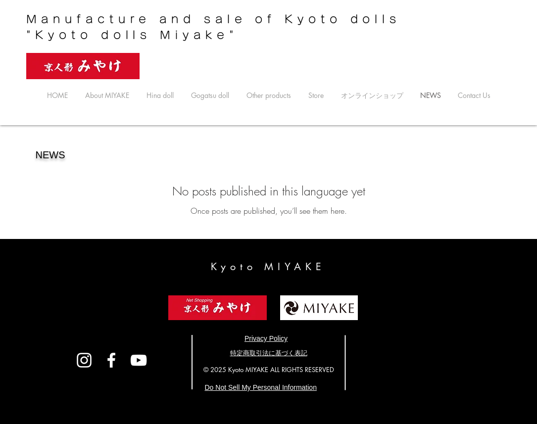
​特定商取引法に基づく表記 (268, 352)
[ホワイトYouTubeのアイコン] (138, 360)
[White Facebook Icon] (111, 360)
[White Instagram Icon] (84, 360)
